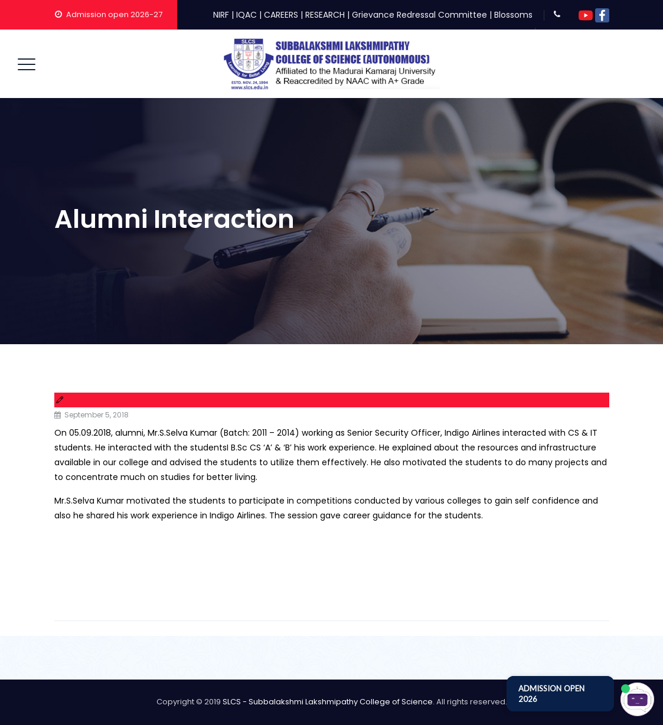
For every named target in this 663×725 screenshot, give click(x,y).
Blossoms (513, 15)
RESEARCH (325, 15)
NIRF (221, 15)
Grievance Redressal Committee (419, 15)
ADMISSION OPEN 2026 (551, 694)
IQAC (246, 15)
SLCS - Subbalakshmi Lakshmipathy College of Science (328, 701)
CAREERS (281, 15)
